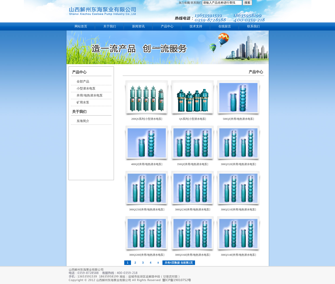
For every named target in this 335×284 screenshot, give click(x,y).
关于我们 (109, 26)
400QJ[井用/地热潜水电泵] (146, 164)
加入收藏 (184, 2)
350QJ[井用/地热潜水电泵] (192, 164)
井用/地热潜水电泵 (90, 95)
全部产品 (83, 81)
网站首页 (81, 26)
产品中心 (167, 26)
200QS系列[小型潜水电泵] (146, 118)
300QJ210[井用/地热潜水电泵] (238, 209)
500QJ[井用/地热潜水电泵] (238, 118)
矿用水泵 (83, 102)
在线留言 (224, 26)
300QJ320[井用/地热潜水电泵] (238, 164)
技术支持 (196, 26)
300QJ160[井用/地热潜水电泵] (192, 254)
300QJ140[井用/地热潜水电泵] (238, 254)
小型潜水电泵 (86, 88)
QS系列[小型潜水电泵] (192, 118)
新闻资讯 (138, 26)
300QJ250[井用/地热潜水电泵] (146, 209)
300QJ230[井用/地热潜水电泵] (192, 209)
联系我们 (196, 2)
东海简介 (83, 121)
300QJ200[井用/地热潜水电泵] (146, 254)
